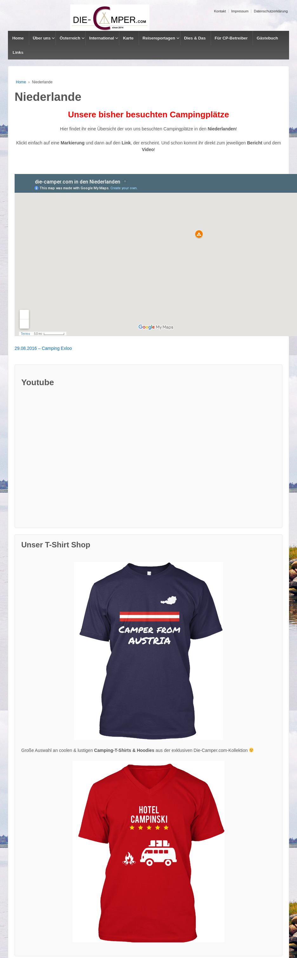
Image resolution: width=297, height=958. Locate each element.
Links (18, 52)
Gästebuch (267, 38)
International (101, 38)
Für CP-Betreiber (231, 38)
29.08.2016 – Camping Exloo (43, 348)
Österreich (70, 38)
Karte (128, 38)
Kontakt (220, 11)
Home (18, 38)
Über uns (41, 38)
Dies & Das (195, 38)
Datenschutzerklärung (271, 11)
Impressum (239, 11)
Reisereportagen (158, 38)
